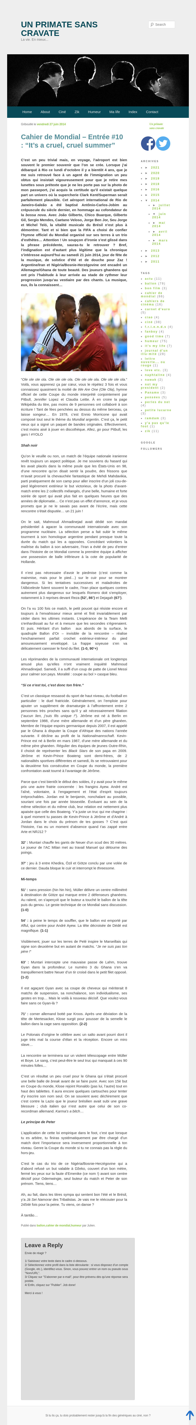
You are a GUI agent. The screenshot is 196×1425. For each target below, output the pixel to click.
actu (149, 278)
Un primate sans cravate (59, 29)
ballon (41, 1225)
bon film (153, 288)
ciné (149, 322)
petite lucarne (158, 410)
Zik (77, 112)
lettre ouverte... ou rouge (153, 362)
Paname (152, 392)
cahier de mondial (58, 1225)
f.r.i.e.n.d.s (156, 327)
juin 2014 (159, 215)
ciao (149, 317)
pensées (153, 397)
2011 (155, 261)
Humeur (94, 112)
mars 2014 (160, 242)
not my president (150, 386)
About (45, 112)
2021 (155, 167)
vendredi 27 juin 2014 (51, 124)
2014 (155, 200)
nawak (151, 379)
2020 (155, 173)
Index (133, 112)
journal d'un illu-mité (154, 352)
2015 (155, 195)
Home (27, 112)
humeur (76, 1225)
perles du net (157, 402)
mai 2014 (159, 224)
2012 (155, 256)
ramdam (152, 418)
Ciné (62, 112)
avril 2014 (159, 233)
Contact (152, 112)
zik (148, 431)
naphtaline (155, 375)
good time (154, 336)
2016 (155, 189)
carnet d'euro (158, 309)
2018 (155, 184)
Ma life (114, 112)
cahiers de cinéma (153, 302)
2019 (155, 178)
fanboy (151, 331)
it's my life (155, 346)
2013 (155, 250)
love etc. (153, 370)
